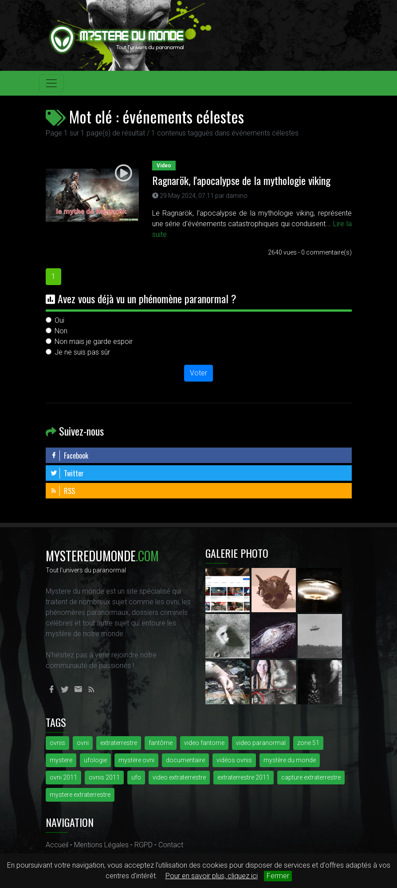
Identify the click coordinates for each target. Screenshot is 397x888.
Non (61, 331)
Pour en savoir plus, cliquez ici (211, 876)
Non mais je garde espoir (94, 341)
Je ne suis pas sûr (82, 352)
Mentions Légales (101, 845)
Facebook (69, 455)
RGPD (143, 845)
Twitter (67, 473)
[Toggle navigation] (51, 83)
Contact (170, 845)
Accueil (57, 845)
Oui (59, 320)
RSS (62, 491)
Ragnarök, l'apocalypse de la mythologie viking (241, 180)
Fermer (278, 876)
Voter (198, 373)
